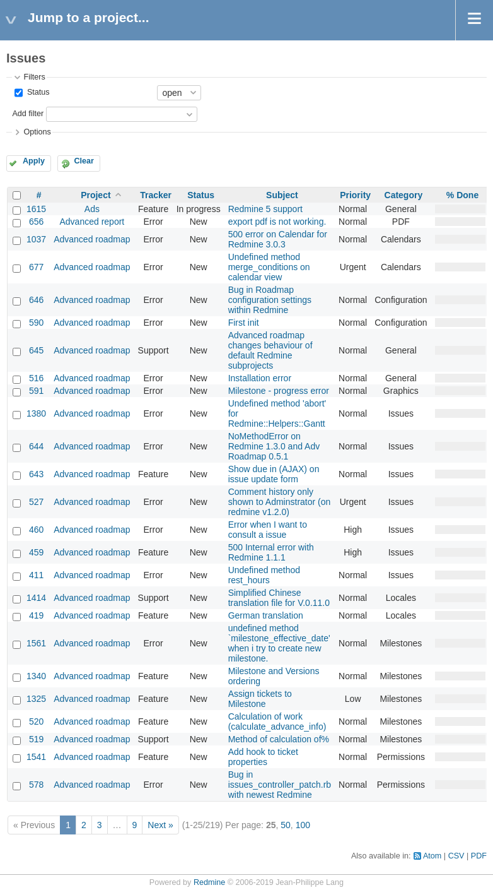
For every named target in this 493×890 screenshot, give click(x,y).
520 (36, 721)
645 (36, 350)
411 (36, 575)
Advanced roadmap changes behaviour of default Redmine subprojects (270, 350)
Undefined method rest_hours (264, 575)
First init (243, 322)
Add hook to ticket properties (263, 757)
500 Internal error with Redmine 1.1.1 (271, 552)
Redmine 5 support (265, 209)
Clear (84, 161)
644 (36, 446)
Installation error (259, 378)
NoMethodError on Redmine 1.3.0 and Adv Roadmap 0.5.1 (274, 446)
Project (95, 195)
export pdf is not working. (277, 222)
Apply (34, 161)
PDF (479, 855)
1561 (36, 643)
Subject (282, 195)
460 (36, 530)
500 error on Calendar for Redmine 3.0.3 (277, 239)
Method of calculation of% (278, 739)
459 (36, 552)
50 (286, 825)
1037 (36, 239)
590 (36, 322)
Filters (34, 77)
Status (37, 92)
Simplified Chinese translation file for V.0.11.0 (279, 598)
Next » (160, 825)
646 (36, 300)
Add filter (28, 113)
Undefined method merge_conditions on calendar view (269, 267)
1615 (36, 209)
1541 (36, 757)
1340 (36, 676)
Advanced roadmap (92, 239)
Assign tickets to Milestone (260, 699)
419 (36, 615)
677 (36, 267)
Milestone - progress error (278, 391)
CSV (456, 855)
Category (404, 195)
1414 (36, 598)
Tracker (155, 195)
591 (36, 391)
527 (36, 502)
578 (36, 785)
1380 (36, 413)
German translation (265, 615)
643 (36, 474)
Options (36, 132)
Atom (432, 855)
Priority (355, 195)
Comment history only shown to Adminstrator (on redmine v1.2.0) (279, 502)
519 (36, 739)
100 (303, 825)
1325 (36, 699)
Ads (92, 209)
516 (36, 378)
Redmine (209, 882)
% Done (462, 195)
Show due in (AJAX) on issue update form (274, 474)
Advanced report (92, 222)
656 (36, 222)
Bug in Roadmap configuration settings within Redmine (269, 300)
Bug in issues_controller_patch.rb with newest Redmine (279, 784)
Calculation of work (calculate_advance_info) (277, 721)
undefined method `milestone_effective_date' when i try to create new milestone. (279, 643)
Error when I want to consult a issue (267, 529)
